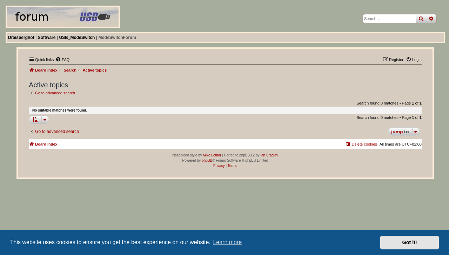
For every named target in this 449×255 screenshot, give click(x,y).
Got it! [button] (409, 242)
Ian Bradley (269, 155)
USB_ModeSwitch (77, 37)
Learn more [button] (227, 242)
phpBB (207, 160)
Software (47, 37)
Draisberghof (21, 37)
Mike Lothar (212, 155)
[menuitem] (62, 59)
